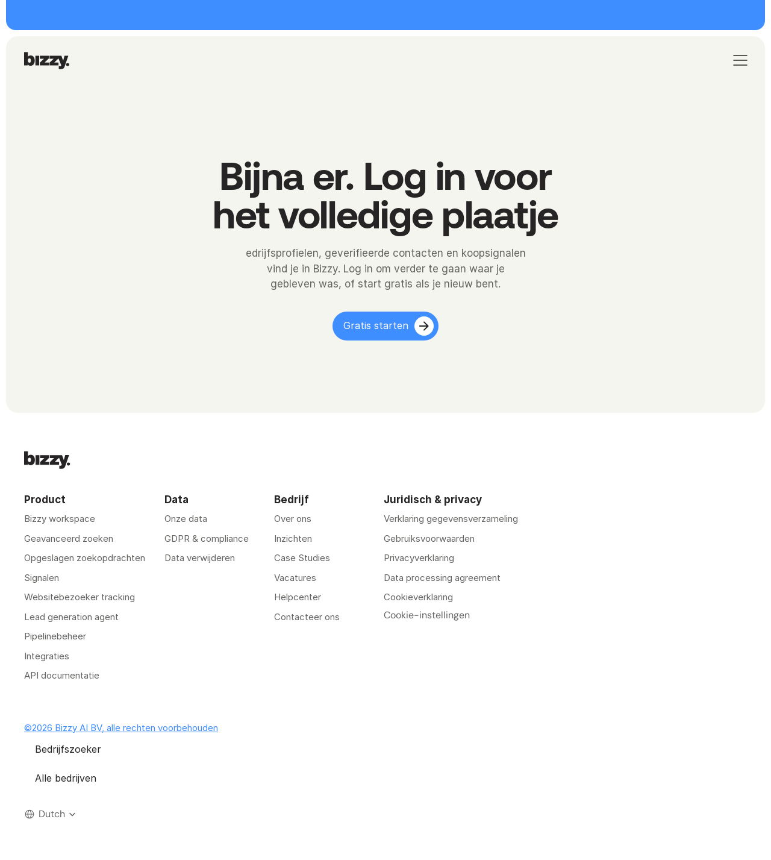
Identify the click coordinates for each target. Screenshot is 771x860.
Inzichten (293, 538)
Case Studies (302, 557)
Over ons (292, 518)
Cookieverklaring (418, 597)
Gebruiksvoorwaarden (429, 538)
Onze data (185, 518)
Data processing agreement (442, 577)
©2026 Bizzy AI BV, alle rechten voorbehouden (121, 727)
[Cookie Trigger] (427, 615)
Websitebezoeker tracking (79, 597)
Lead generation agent (71, 617)
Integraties (46, 656)
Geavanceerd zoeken (68, 538)
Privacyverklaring (419, 557)
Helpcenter (297, 597)
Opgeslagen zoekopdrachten (84, 557)
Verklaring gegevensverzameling (451, 518)
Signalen (41, 577)
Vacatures (295, 577)
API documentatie (61, 675)
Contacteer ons (307, 617)
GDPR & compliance (206, 538)
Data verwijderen (199, 557)
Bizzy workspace (59, 518)
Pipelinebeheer (55, 636)
